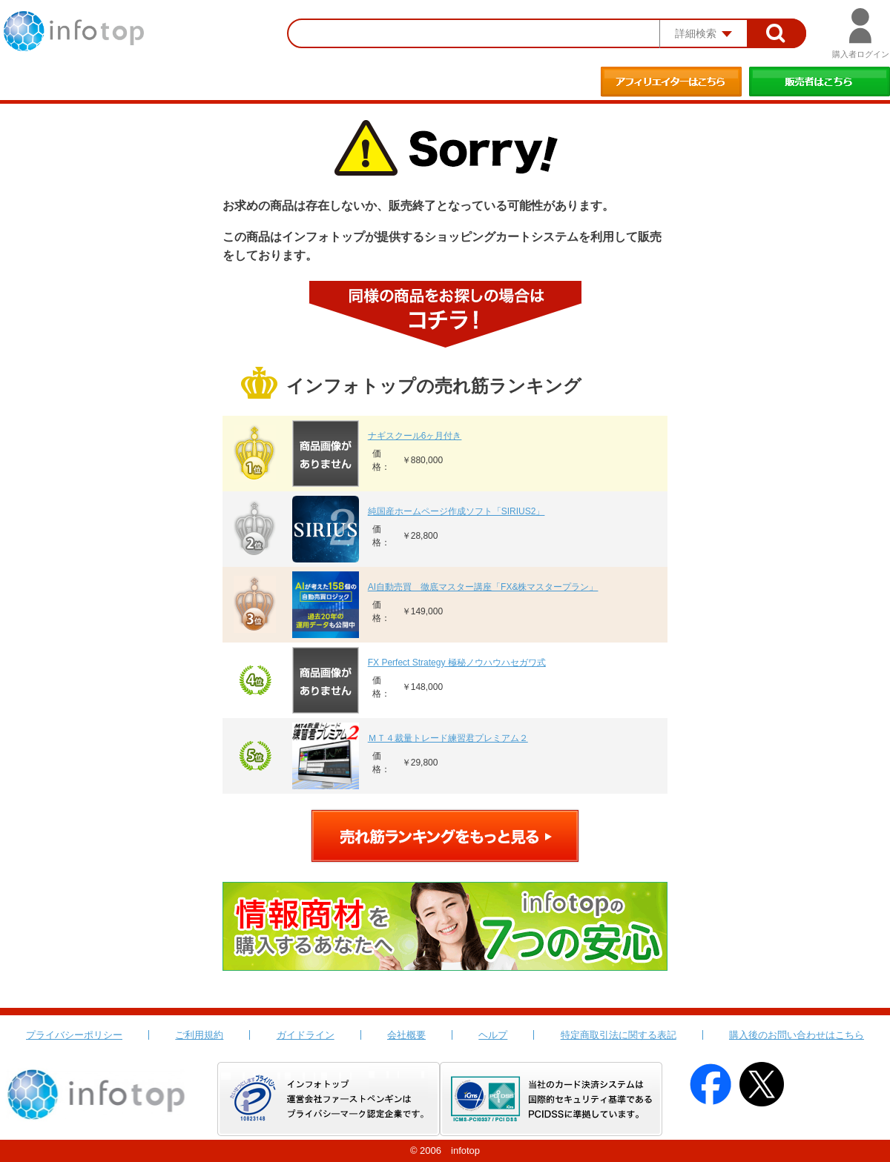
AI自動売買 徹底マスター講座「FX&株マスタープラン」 (483, 587)
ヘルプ (492, 1034)
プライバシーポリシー (74, 1034)
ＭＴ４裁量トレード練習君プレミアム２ (448, 738)
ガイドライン (305, 1034)
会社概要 (406, 1034)
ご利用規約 (199, 1034)
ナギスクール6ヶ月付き (415, 436)
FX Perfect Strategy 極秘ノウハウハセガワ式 (457, 662)
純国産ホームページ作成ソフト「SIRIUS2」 (456, 511)
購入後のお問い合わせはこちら (796, 1034)
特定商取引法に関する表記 (618, 1034)
